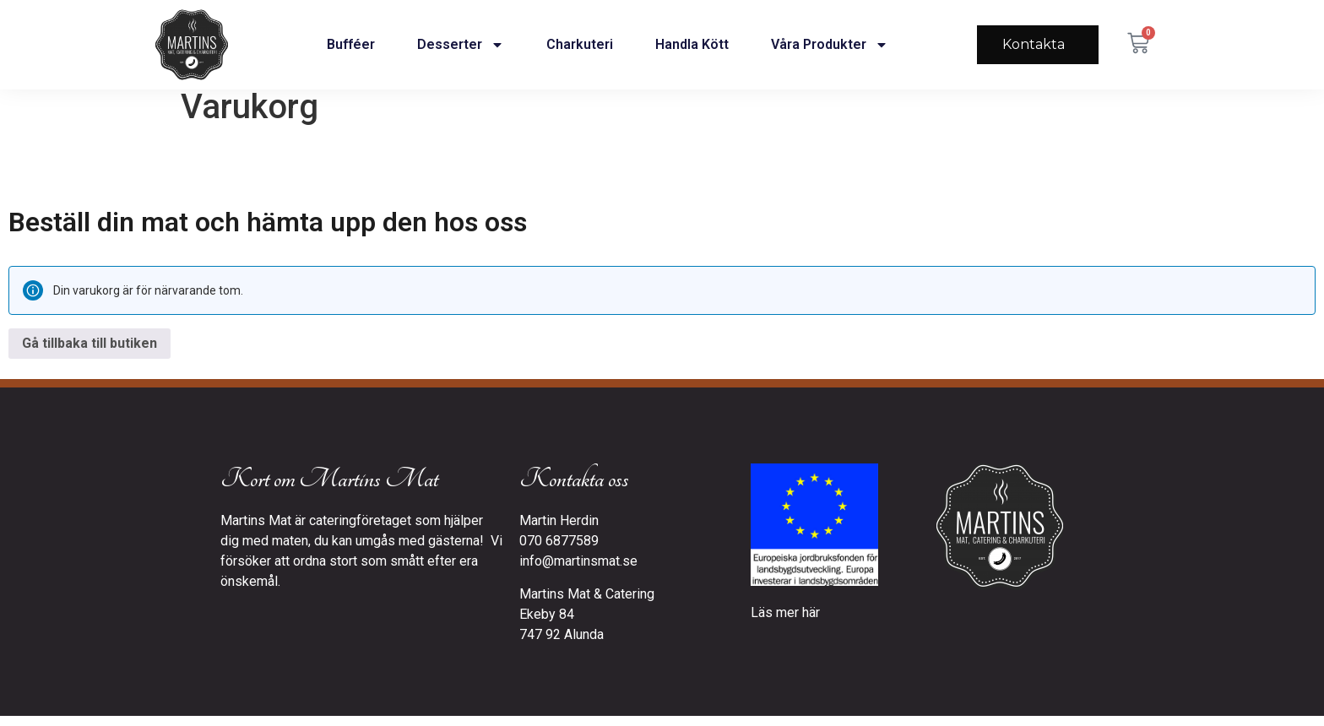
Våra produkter (829, 45)
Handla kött (692, 44)
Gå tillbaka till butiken (89, 353)
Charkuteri (579, 44)
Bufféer (351, 44)
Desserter (460, 45)
